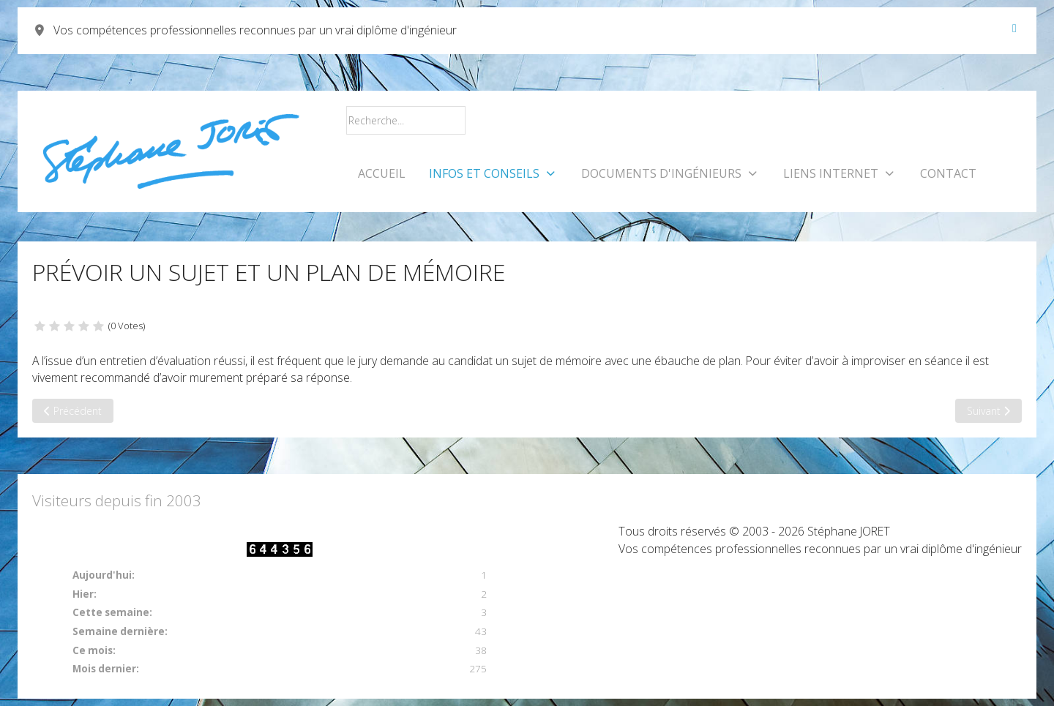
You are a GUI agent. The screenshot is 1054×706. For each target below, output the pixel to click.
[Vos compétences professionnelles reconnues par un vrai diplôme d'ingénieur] (171, 151)
